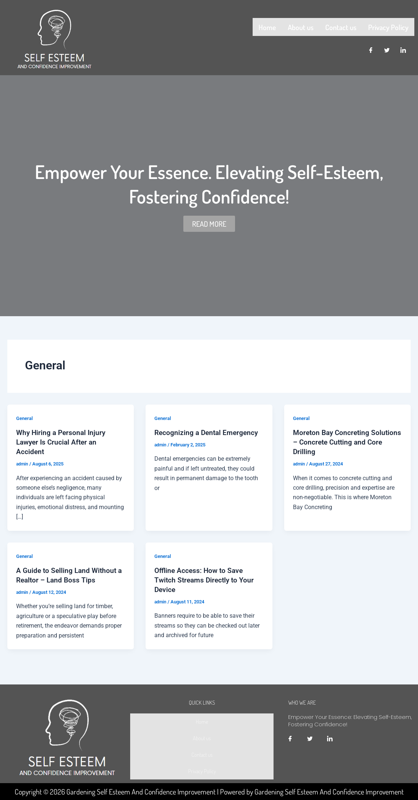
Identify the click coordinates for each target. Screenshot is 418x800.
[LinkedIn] (403, 48)
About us (301, 26)
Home (267, 26)
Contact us (340, 26)
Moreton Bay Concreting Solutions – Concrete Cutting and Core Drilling (347, 442)
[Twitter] (387, 48)
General (25, 418)
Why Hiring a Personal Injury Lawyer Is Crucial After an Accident (62, 442)
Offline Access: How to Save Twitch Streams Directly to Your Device (205, 579)
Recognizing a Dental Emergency (207, 432)
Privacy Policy (388, 26)
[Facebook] (371, 48)
